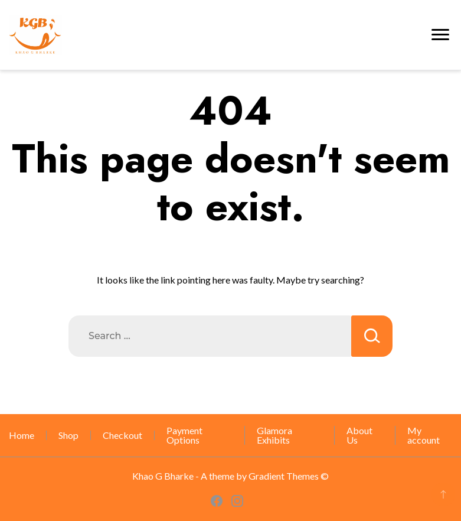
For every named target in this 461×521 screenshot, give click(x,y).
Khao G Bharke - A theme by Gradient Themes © (230, 475)
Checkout (122, 435)
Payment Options (184, 435)
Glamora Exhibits (274, 435)
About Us (359, 435)
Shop (68, 435)
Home (21, 435)
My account (423, 435)
